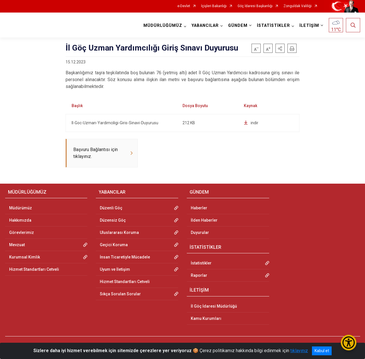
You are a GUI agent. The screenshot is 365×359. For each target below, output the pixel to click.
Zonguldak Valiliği (297, 6)
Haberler (199, 208)
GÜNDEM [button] (238, 25)
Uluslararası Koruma (119, 233)
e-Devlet (183, 6)
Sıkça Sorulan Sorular (120, 294)
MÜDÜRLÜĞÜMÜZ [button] (162, 25)
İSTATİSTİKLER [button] (273, 25)
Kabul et (322, 350)
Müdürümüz (20, 208)
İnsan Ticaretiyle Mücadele (125, 257)
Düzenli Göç (111, 208)
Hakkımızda (20, 220)
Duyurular (200, 233)
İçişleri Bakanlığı (214, 6)
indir (251, 123)
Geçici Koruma (114, 245)
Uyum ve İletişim (115, 270)
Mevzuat (17, 245)
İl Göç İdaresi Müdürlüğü (214, 306)
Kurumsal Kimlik (24, 257)
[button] (280, 48)
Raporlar (199, 276)
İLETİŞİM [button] (309, 25)
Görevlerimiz (21, 233)
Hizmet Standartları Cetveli (34, 270)
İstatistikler (201, 263)
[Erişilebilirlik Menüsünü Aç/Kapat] (348, 342)
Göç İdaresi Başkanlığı (255, 6)
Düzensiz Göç (113, 220)
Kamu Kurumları (206, 319)
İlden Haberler (204, 220)
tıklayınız (299, 350)
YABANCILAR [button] (205, 25)
